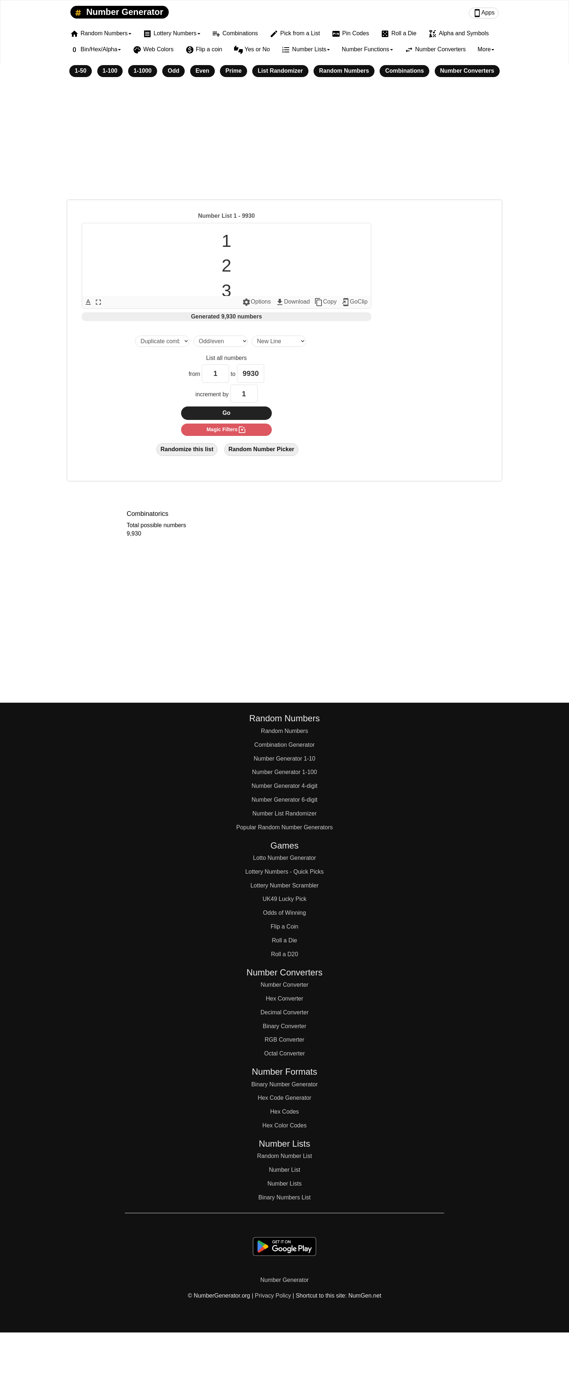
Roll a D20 (284, 954)
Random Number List (284, 1156)
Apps (484, 13)
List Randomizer (280, 71)
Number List (284, 1170)
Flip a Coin (284, 926)
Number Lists (284, 1183)
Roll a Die (398, 33)
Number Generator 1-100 (284, 772)
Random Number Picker (261, 449)
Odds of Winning (284, 913)
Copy (325, 302)
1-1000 (143, 71)
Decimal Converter (284, 1012)
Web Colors (153, 49)
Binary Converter (284, 1026)
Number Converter (284, 985)
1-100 (110, 71)
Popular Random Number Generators (284, 827)
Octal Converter (284, 1053)
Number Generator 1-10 (284, 758)
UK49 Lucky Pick (285, 899)
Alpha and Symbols (458, 33)
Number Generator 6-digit (284, 800)
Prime (233, 71)
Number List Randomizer (285, 813)
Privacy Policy (273, 1295)
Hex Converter (284, 998)
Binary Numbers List (284, 1197)
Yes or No (252, 49)
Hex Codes (284, 1112)
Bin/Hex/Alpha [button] (95, 49)
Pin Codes (350, 33)
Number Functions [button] (367, 49)
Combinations (235, 33)
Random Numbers (344, 71)
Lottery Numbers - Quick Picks (284, 872)
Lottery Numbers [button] (171, 33)
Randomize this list (186, 449)
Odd (173, 71)
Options (256, 302)
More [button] (486, 49)
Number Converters (435, 49)
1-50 (80, 71)
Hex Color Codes (284, 1125)
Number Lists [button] (306, 49)
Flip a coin (203, 49)
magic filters (226, 429)
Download (292, 302)
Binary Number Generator (284, 1084)
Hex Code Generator (284, 1098)
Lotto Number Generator (284, 858)
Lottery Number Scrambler (284, 885)
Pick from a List (295, 33)
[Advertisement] (284, 143)
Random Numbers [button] (100, 33)
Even (202, 71)
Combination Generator (284, 745)
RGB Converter (284, 1040)
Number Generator (117, 12)
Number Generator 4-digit (284, 786)
